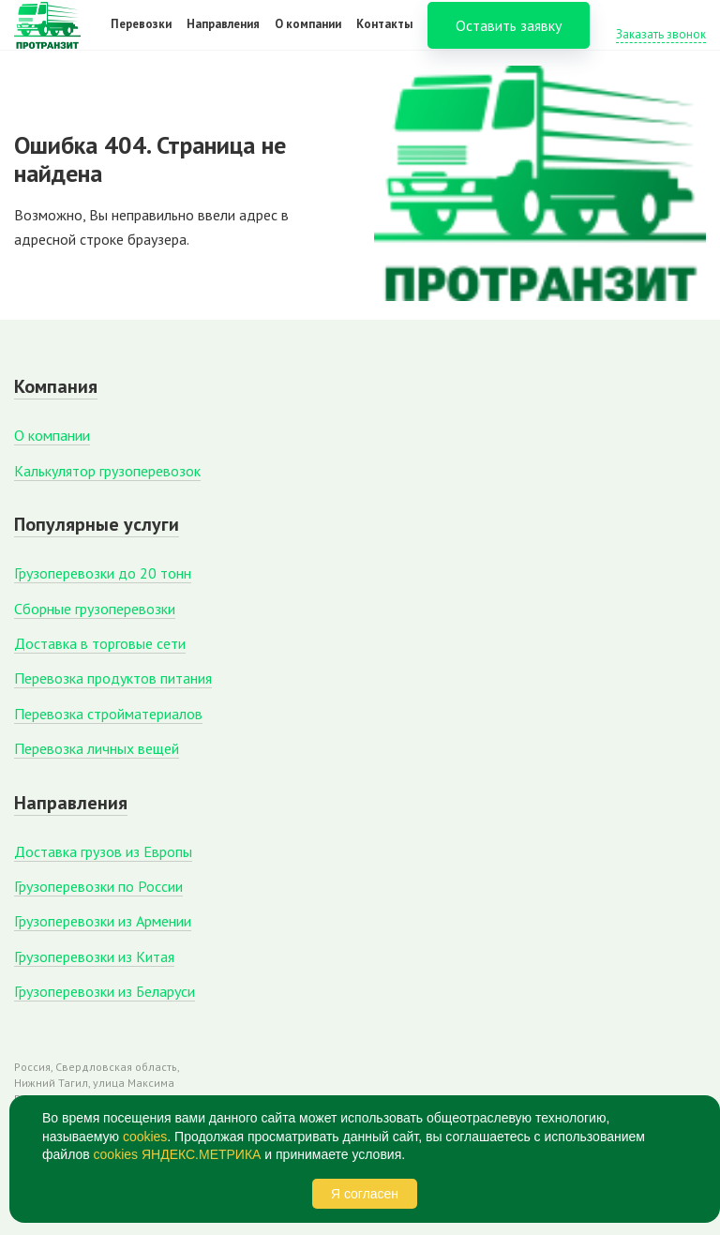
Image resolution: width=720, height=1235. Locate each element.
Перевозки (141, 36)
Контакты (384, 36)
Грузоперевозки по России (98, 886)
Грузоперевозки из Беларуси (104, 991)
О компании (308, 36)
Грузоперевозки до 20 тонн (102, 573)
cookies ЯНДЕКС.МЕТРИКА (178, 1154)
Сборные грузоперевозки (94, 608)
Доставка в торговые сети (100, 643)
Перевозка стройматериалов (108, 713)
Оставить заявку (509, 37)
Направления (223, 36)
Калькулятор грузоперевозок (107, 470)
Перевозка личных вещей (96, 748)
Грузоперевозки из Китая (94, 956)
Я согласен (364, 1193)
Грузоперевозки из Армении (102, 920)
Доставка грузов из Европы (103, 851)
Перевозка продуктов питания (113, 678)
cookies (145, 1136)
